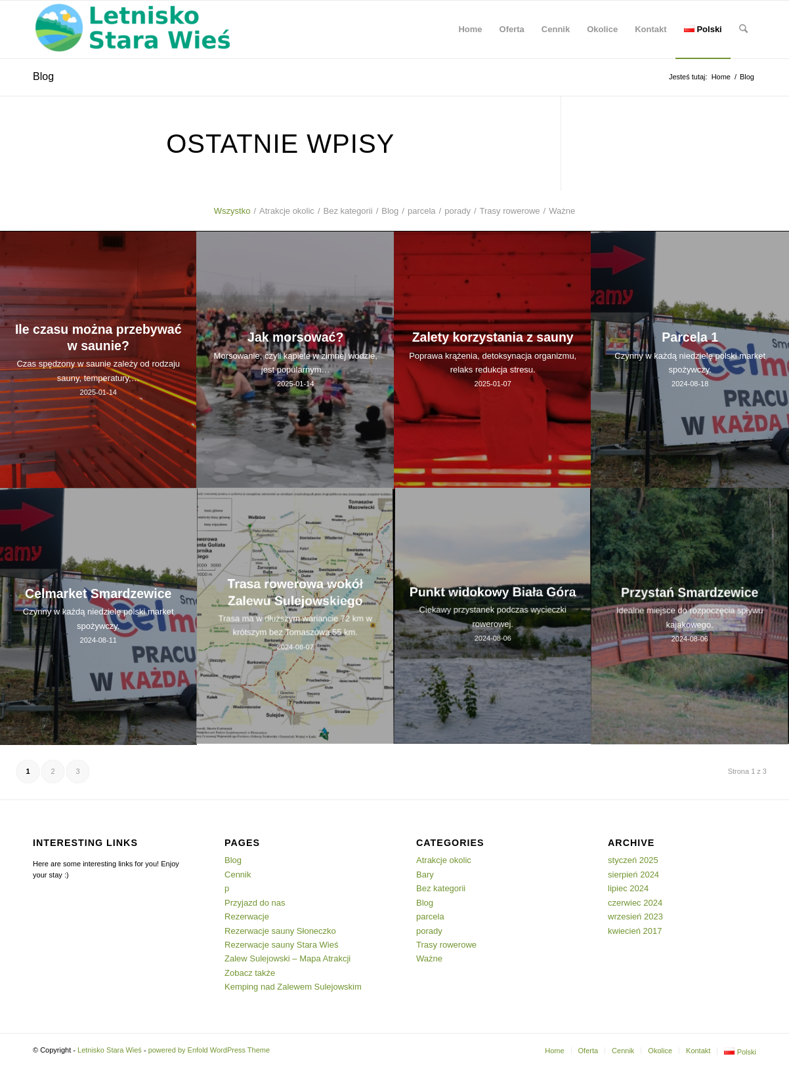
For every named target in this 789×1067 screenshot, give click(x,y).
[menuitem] (470, 29)
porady (429, 931)
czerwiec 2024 (635, 903)
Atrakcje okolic (443, 860)
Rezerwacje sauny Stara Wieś (281, 945)
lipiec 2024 (628, 888)
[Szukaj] (743, 29)
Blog (43, 76)
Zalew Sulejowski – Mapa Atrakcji (287, 958)
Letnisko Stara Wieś (109, 1050)
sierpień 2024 (633, 874)
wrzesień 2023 (635, 916)
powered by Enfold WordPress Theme (209, 1050)
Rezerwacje (246, 916)
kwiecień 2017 (635, 931)
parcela (430, 916)
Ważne (429, 958)
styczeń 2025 (633, 860)
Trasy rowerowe (446, 945)
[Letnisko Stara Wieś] (131, 29)
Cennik (237, 874)
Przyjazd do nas (255, 903)
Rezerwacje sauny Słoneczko (280, 931)
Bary (425, 874)
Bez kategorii (440, 888)
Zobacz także (249, 973)
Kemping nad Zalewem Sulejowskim (293, 987)
